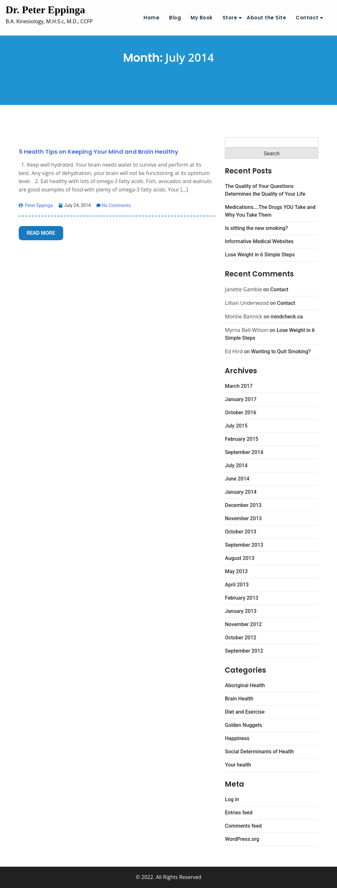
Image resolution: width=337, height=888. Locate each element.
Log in (232, 799)
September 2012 (244, 651)
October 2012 (240, 638)
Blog (175, 17)
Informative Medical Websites (259, 241)
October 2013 (240, 532)
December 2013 (243, 505)
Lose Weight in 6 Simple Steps (259, 255)
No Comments (113, 205)
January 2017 (240, 399)
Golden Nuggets (243, 725)
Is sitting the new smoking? (256, 228)
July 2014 (236, 465)
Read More (41, 233)
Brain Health (239, 699)
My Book (202, 17)
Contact (307, 17)
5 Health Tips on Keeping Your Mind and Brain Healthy (98, 152)
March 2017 (239, 386)
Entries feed (238, 813)
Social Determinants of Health (259, 752)
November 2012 (243, 624)
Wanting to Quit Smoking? (281, 351)
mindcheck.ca (287, 317)
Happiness (237, 738)
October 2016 (240, 412)
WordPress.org (242, 839)
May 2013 (236, 571)
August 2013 (239, 558)
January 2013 (240, 611)
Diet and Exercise (244, 712)
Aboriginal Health (245, 685)
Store (230, 17)
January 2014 (240, 492)
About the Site (266, 17)
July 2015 (236, 426)
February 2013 (241, 598)
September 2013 (244, 545)
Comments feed (243, 826)
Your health (238, 765)
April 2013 (237, 585)
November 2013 (243, 518)
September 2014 (244, 452)
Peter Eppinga (36, 205)
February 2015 (241, 439)
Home (151, 17)
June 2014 (237, 479)
